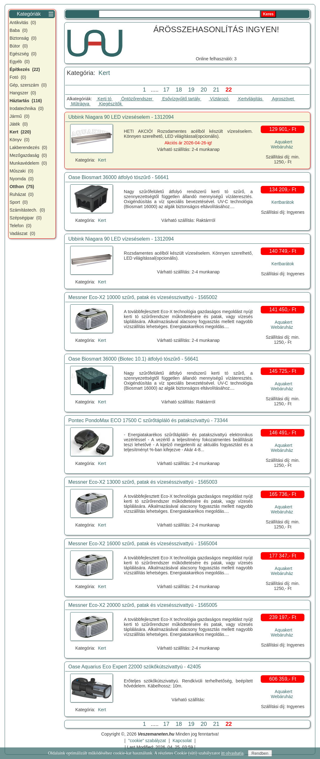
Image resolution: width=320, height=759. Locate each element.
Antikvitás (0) (23, 22)
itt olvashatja (232, 753)
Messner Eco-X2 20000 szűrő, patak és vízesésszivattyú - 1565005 (142, 605)
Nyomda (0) (22, 178)
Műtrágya (80, 103)
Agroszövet (283, 98)
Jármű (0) (20, 116)
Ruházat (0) (22, 194)
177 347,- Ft (282, 555)
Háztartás (26, 100)
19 (189, 90)
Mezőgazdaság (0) (28, 155)
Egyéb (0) (20, 61)
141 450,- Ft (282, 309)
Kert (104, 72)
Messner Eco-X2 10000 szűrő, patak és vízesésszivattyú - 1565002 (142, 297)
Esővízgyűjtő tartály (181, 98)
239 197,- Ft (282, 617)
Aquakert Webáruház (282, 144)
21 (214, 90)
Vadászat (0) (22, 233)
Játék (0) (19, 124)
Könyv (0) (20, 139)
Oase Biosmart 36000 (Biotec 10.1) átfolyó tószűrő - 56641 (133, 359)
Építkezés (25, 69)
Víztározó (219, 98)
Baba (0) (19, 30)
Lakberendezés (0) (28, 147)
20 (202, 90)
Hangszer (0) (23, 92)
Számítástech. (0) (27, 209)
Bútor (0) (19, 45)
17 (164, 90)
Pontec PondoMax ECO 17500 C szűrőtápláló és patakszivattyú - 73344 (148, 420)
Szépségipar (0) (26, 217)
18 (177, 90)
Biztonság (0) (23, 38)
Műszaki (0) (21, 170)
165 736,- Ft (282, 494)
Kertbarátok (282, 202)
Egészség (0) (23, 53)
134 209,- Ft (282, 189)
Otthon (22, 186)
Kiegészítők (110, 103)
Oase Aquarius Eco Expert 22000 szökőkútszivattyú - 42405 (134, 666)
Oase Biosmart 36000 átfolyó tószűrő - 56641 (118, 177)
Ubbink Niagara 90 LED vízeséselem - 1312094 (121, 117)
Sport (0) (19, 202)
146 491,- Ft (282, 432)
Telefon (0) (21, 225)
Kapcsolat (182, 740)
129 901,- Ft (282, 129)
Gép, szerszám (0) (28, 84)
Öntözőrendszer (136, 98)
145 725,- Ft (282, 371)
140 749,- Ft (282, 251)
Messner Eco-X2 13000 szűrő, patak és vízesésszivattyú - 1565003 (142, 482)
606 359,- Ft (282, 679)
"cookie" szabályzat (147, 740)
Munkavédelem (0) (28, 163)
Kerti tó (104, 98)
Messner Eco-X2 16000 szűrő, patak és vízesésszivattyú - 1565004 (142, 543)
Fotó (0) (18, 77)
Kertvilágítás (250, 98)
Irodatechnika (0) (27, 108)
